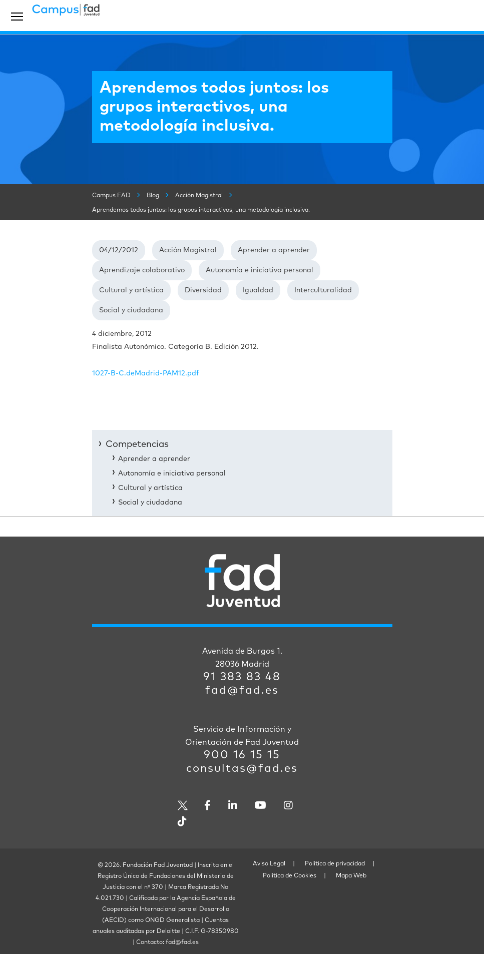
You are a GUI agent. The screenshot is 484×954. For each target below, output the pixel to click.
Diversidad (203, 290)
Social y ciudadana (131, 310)
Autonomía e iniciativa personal (259, 270)
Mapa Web (351, 876)
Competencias (137, 444)
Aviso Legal (269, 864)
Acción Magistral (188, 250)
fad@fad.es (242, 690)
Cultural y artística (131, 290)
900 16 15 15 (242, 755)
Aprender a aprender (274, 250)
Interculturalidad (323, 290)
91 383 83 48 (242, 677)
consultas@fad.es (242, 768)
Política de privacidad (335, 864)
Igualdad (258, 290)
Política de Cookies (289, 876)
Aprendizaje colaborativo (142, 270)
